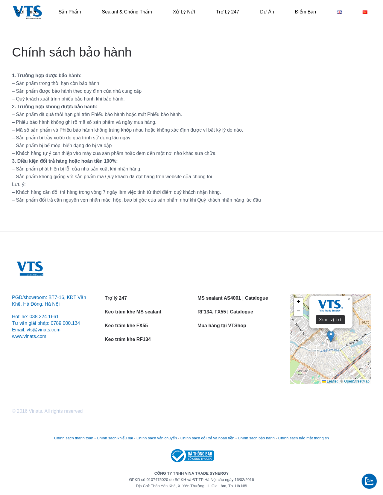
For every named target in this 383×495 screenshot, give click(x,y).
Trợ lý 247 (227, 11)
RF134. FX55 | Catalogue (225, 311)
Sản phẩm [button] (70, 11)
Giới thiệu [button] (27, 11)
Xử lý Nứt (184, 11)
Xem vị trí (330, 319)
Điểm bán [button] (305, 11)
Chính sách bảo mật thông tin (303, 438)
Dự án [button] (267, 11)
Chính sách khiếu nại (115, 438)
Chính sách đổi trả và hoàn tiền (207, 438)
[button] (331, 336)
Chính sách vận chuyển (156, 438)
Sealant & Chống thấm (127, 11)
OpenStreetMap (357, 381)
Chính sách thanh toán (73, 438)
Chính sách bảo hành (256, 438)
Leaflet (330, 381)
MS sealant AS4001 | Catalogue (232, 298)
